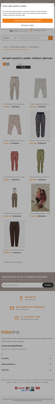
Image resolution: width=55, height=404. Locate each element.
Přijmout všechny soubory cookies (27, 21)
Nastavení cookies (27, 25)
